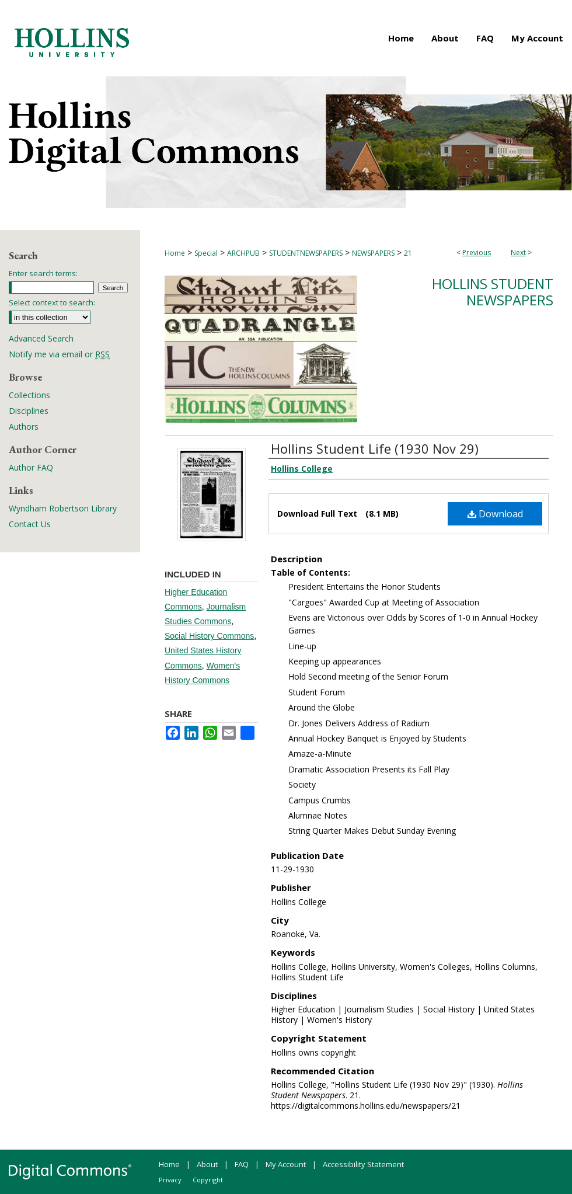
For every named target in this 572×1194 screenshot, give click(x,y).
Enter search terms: (43, 273)
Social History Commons (209, 635)
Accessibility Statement (363, 1164)
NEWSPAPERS (373, 253)
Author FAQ (31, 467)
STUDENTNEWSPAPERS (306, 253)
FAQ (242, 1164)
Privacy (170, 1179)
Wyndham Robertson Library (63, 508)
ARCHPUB (243, 253)
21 (408, 253)
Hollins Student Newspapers (492, 292)
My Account (286, 1164)
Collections (29, 395)
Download (495, 513)
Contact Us (30, 524)
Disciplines (28, 410)
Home (175, 253)
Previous (476, 252)
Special (206, 253)
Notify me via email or (59, 354)
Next (518, 252)
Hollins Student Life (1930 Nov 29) (375, 448)
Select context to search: (52, 302)
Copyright (208, 1179)
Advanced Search (41, 338)
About (207, 1164)
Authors (24, 426)
